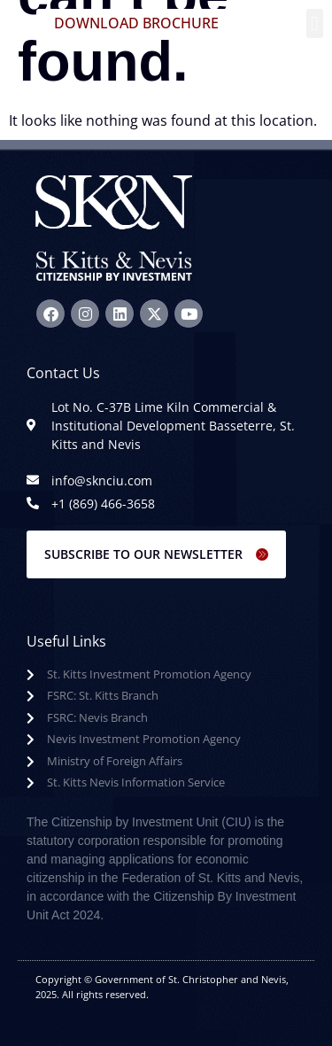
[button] (314, 23)
